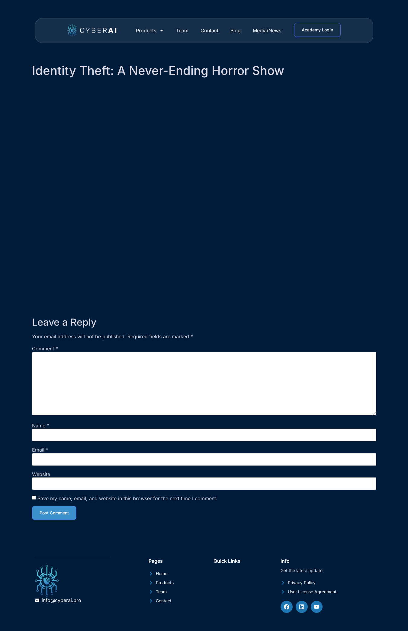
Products (150, 30)
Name (40, 425)
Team (182, 30)
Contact (209, 30)
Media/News (267, 30)
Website (41, 474)
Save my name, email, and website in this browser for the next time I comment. (127, 498)
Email (40, 449)
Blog (235, 30)
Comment (45, 348)
